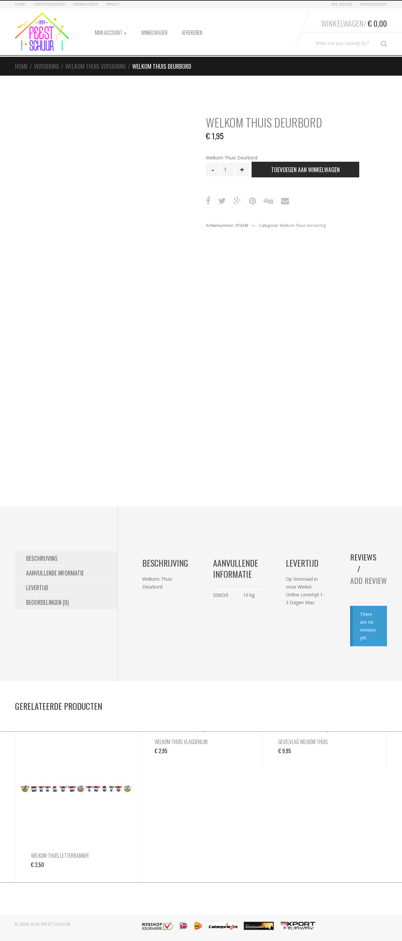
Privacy (112, 4)
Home (20, 4)
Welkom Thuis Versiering (95, 66)
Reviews (363, 557)
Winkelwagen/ (354, 23)
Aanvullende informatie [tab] (55, 573)
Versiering (46, 66)
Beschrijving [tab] (41, 558)
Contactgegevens (49, 4)
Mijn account (111, 33)
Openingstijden (373, 4)
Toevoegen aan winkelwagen (305, 169)
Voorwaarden (85, 4)
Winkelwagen (154, 33)
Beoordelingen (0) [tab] (47, 602)
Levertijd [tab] (37, 587)
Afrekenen (192, 33)
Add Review (368, 580)
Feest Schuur (55, 924)
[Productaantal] (227, 169)
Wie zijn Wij (342, 4)
